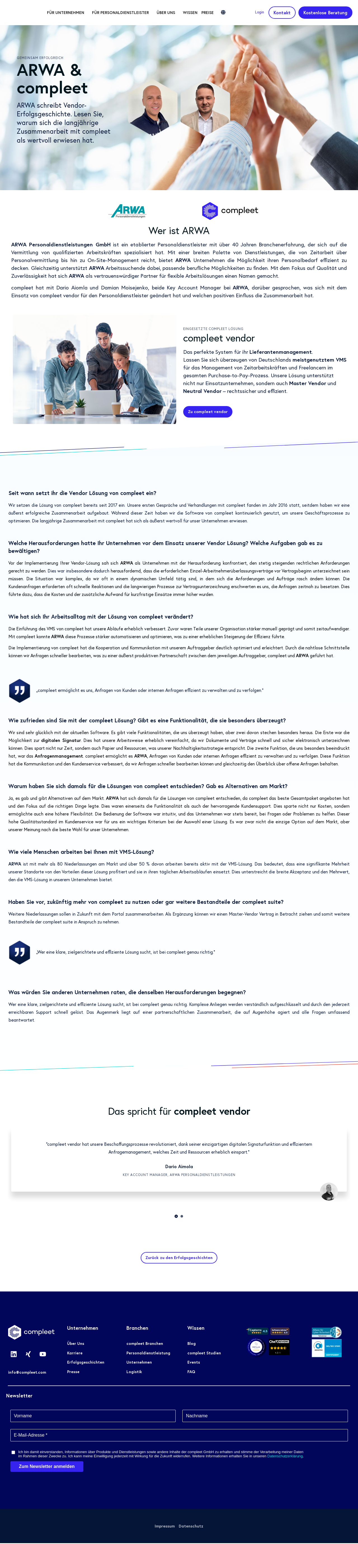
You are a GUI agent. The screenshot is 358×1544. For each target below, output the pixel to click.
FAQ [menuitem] (191, 1373)
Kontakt (282, 12)
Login (259, 12)
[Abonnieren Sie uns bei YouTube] (42, 1355)
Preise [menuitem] (222, 12)
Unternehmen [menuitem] (139, 1363)
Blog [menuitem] (191, 1344)
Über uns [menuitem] (181, 12)
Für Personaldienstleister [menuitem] (135, 12)
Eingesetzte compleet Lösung (213, 328)
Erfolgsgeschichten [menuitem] (85, 1363)
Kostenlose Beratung (325, 12)
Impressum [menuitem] (164, 1526)
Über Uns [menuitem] (75, 1344)
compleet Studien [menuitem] (204, 1354)
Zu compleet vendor (209, 412)
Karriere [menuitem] (75, 1354)
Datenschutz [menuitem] (191, 1526)
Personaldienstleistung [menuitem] (148, 1354)
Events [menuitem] (193, 1363)
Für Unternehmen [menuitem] (80, 12)
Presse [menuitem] (73, 1373)
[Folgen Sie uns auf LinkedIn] (13, 1355)
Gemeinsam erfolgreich (40, 58)
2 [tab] (182, 1216)
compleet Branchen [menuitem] (144, 1344)
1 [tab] (176, 1216)
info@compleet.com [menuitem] (27, 1373)
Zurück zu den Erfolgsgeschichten (179, 1258)
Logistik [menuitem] (134, 1373)
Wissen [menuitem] (205, 12)
